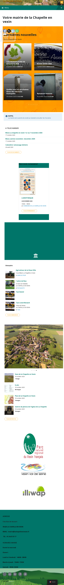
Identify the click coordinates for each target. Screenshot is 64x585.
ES (61, 2)
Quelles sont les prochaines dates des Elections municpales (17, 91)
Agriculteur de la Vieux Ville (26, 270)
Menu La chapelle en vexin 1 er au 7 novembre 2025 (23, 133)
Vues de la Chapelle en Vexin (25, 374)
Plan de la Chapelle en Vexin (25, 396)
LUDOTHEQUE (27, 198)
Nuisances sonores (44, 93)
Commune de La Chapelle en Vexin (34, 206)
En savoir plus (33, 104)
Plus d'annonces (12, 315)
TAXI (18, 310)
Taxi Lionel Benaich (23, 303)
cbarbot (11, 581)
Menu (32, 8)
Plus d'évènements (29, 211)
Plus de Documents (13, 152)
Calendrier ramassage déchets (16, 145)
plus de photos (11, 419)
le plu (17, 385)
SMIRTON (20, 66)
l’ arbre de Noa (21, 281)
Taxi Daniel (20, 292)
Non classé (50, 66)
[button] (6, 347)
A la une (20, 96)
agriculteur (21, 275)
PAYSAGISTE (21, 288)
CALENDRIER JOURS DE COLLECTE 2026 (15, 63)
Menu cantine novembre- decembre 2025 (20, 139)
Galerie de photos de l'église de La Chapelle (31, 407)
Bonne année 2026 (44, 64)
